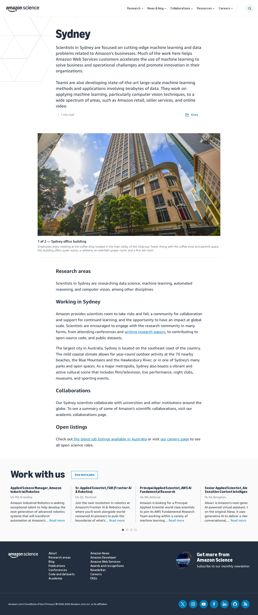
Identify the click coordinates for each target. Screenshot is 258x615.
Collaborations (180, 8)
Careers (224, 8)
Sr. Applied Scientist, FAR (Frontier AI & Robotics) (103, 490)
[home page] (22, 8)
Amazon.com (15, 604)
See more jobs (85, 475)
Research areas (59, 557)
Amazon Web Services (105, 561)
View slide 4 (135, 530)
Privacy (50, 604)
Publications (57, 566)
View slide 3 (131, 530)
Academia (55, 578)
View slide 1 (123, 530)
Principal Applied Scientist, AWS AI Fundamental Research (165, 490)
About (53, 553)
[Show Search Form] (249, 8)
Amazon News (99, 553)
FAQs (93, 578)
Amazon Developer (103, 557)
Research (133, 8)
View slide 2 (127, 530)
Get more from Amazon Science (215, 557)
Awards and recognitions (107, 566)
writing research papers (145, 331)
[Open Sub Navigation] (142, 8)
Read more (57, 520)
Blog (51, 561)
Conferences (58, 570)
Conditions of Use (34, 604)
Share (191, 114)
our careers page (175, 439)
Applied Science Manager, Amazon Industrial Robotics (35, 490)
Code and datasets (62, 574)
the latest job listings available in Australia (110, 439)
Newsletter (98, 570)
